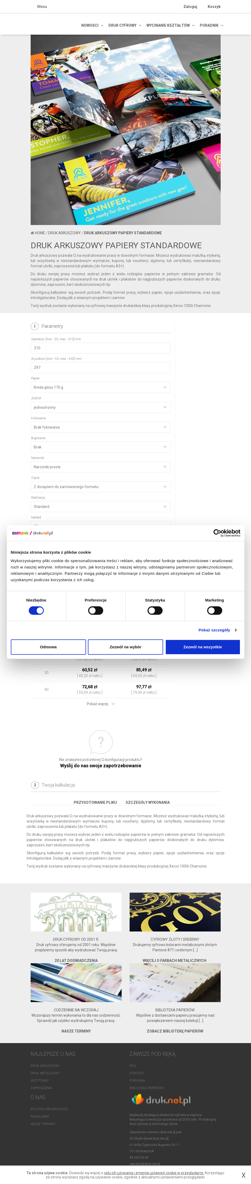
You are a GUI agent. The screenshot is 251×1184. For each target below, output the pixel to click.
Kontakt (137, 1073)
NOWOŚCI (89, 25)
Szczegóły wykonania (148, 802)
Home (40, 233)
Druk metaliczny (45, 1073)
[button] (45, 177)
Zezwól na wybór (125, 647)
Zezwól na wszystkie (202, 647)
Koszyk (214, 6)
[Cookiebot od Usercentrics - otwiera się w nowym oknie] (217, 533)
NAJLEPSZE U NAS (53, 1054)
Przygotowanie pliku (95, 802)
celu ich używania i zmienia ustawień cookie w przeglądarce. (154, 1173)
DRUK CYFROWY (122, 25)
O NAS (38, 1098)
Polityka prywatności (49, 1110)
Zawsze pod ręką (152, 1054)
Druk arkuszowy (64, 233)
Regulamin (40, 1118)
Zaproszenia (41, 1088)
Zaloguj (190, 6)
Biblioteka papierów (147, 1088)
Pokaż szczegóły (214, 630)
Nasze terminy (43, 1125)
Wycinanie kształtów (168, 25)
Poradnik (137, 1080)
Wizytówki (39, 1080)
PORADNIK (209, 25)
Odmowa (48, 647)
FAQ (133, 1066)
